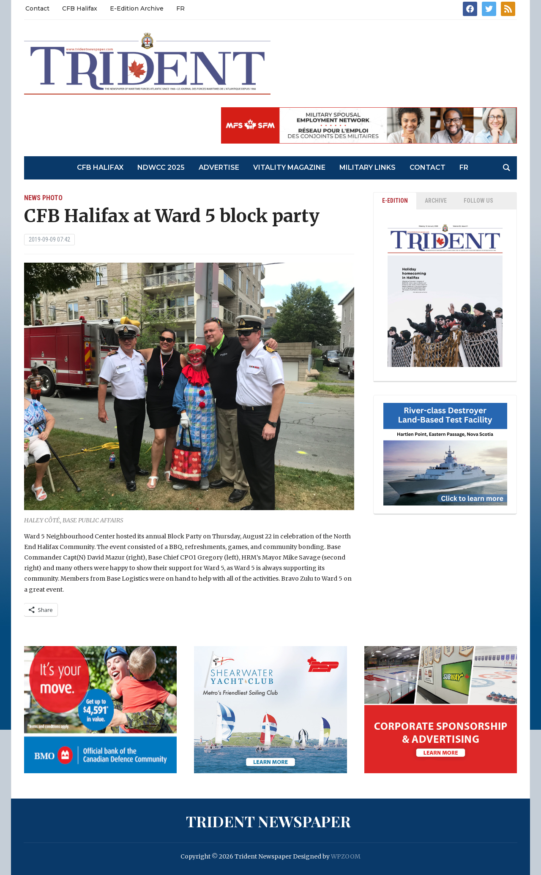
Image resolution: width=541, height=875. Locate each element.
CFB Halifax (79, 8)
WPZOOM (346, 856)
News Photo (43, 198)
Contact (37, 8)
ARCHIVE (436, 200)
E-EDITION (395, 200)
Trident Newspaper (268, 821)
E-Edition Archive (137, 8)
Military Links (367, 167)
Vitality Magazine (289, 167)
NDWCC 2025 (161, 167)
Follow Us (478, 200)
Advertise (219, 167)
